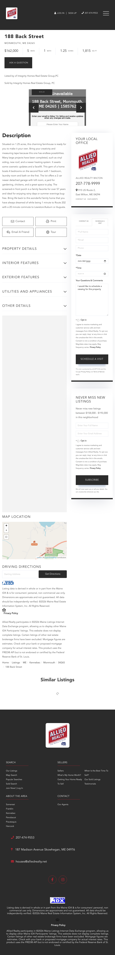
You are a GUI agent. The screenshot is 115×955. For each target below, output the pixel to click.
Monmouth (49, 663)
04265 (61, 663)
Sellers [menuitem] (61, 771)
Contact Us (81, 199)
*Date (78, 256)
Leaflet (39, 558)
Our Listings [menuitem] (11, 771)
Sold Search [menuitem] (11, 784)
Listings (16, 663)
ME (25, 663)
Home (5, 663)
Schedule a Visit (100, 222)
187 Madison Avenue (43, 849)
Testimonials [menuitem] (90, 784)
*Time (78, 268)
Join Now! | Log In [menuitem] (14, 788)
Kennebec (34, 663)
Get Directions (52, 574)
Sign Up (72, 13)
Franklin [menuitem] (9, 809)
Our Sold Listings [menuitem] (92, 780)
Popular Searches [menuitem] (14, 780)
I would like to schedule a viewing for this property (92, 300)
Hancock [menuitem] (10, 826)
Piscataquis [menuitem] (11, 822)
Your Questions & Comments (89, 281)
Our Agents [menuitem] (63, 805)
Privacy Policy (11, 613)
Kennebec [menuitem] (10, 813)
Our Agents (92, 199)
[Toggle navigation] (106, 13)
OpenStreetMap (51, 558)
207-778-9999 (88, 184)
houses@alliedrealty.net (29, 861)
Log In (59, 13)
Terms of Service (99, 372)
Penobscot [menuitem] (11, 818)
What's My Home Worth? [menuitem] (69, 775)
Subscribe (92, 480)
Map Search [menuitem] (11, 775)
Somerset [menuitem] (10, 805)
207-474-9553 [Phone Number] (90, 13)
